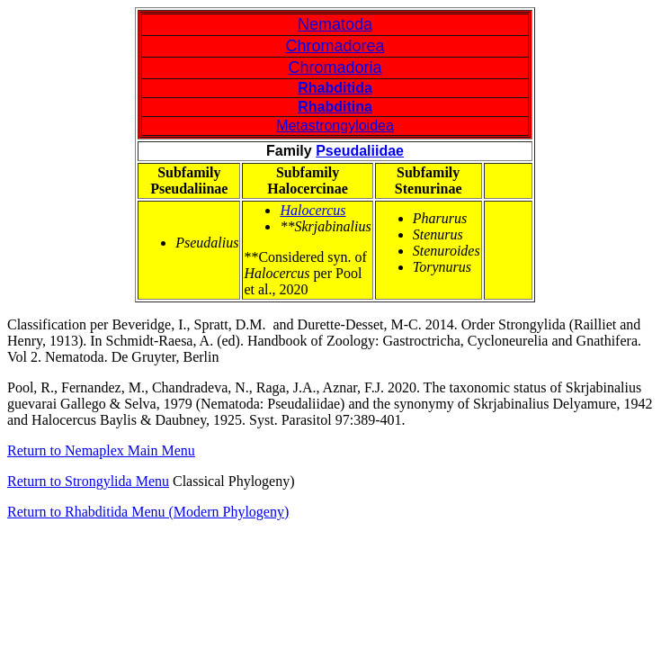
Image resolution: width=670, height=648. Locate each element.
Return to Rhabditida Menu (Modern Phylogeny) (148, 511)
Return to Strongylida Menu (88, 481)
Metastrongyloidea (335, 125)
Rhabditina (335, 106)
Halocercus (312, 210)
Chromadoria (334, 67)
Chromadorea (334, 46)
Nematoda (335, 24)
